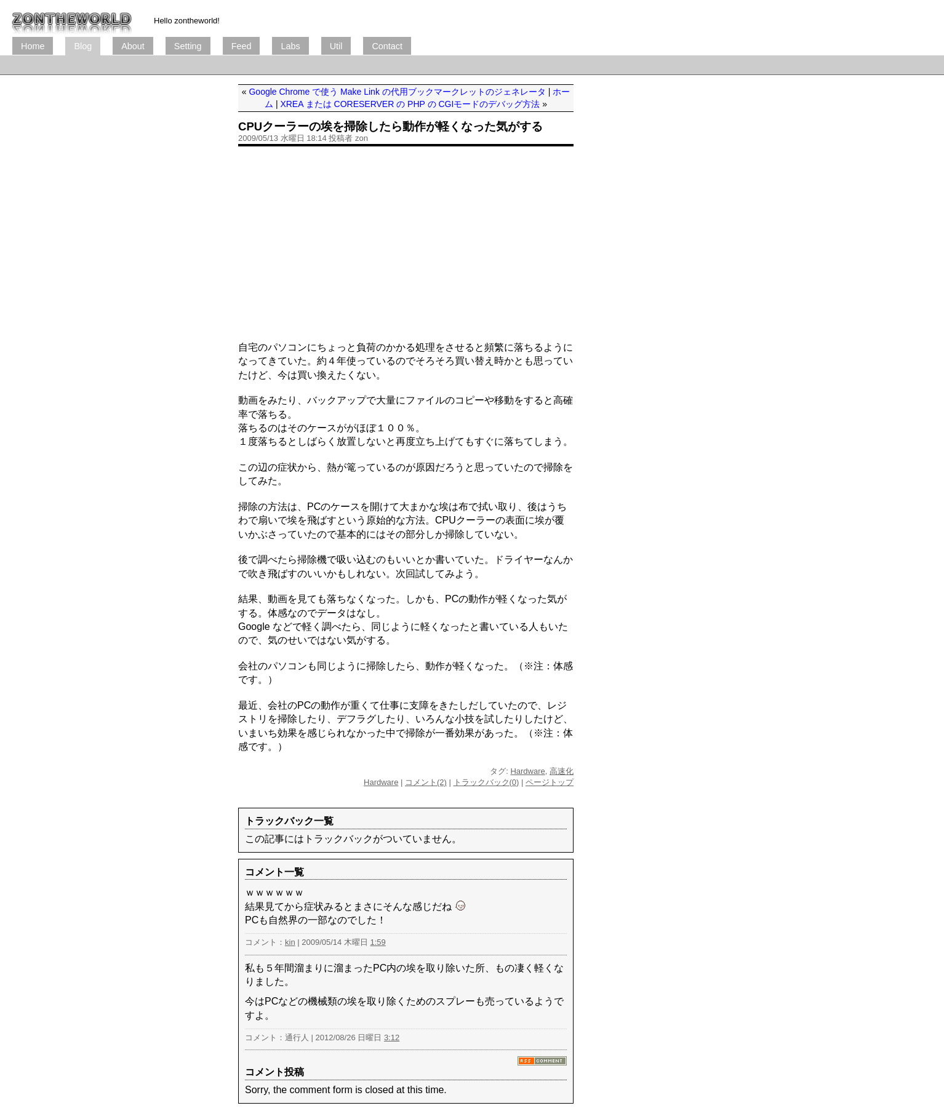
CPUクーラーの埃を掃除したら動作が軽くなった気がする (390, 126)
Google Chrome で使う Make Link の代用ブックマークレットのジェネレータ (397, 92)
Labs (290, 46)
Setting (188, 46)
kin (290, 942)
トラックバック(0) (486, 782)
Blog (83, 46)
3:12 (391, 1037)
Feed (241, 46)
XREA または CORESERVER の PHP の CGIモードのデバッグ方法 (410, 104)
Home (32, 46)
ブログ (72, 18)
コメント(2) (426, 782)
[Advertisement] (236, 65)
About (133, 46)
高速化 (562, 771)
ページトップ (550, 782)
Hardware (527, 771)
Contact (387, 46)
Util (336, 46)
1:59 (378, 942)
